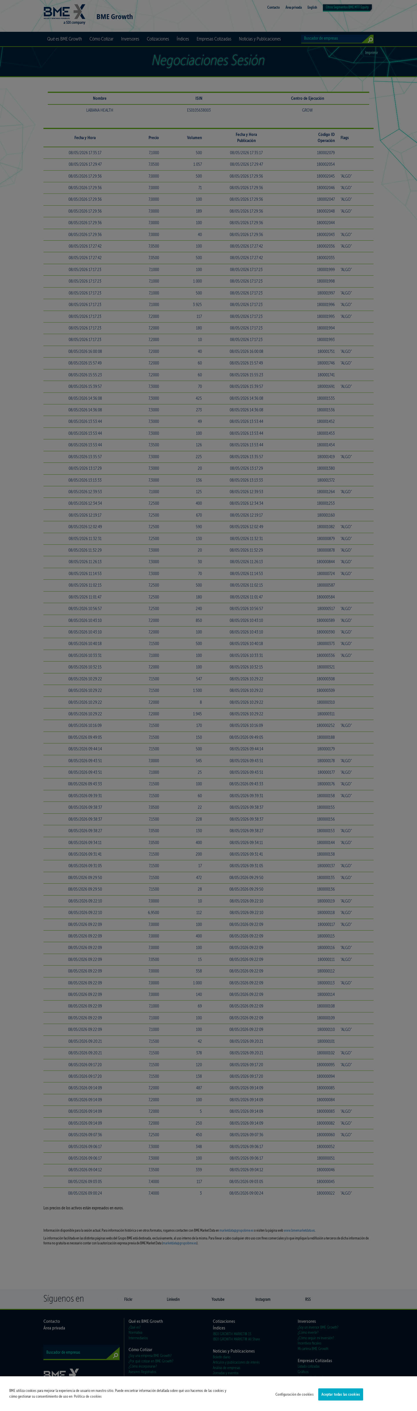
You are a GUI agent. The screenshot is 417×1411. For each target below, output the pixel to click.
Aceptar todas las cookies (340, 1398)
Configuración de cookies (294, 1398)
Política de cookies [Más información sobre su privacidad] (88, 1400)
